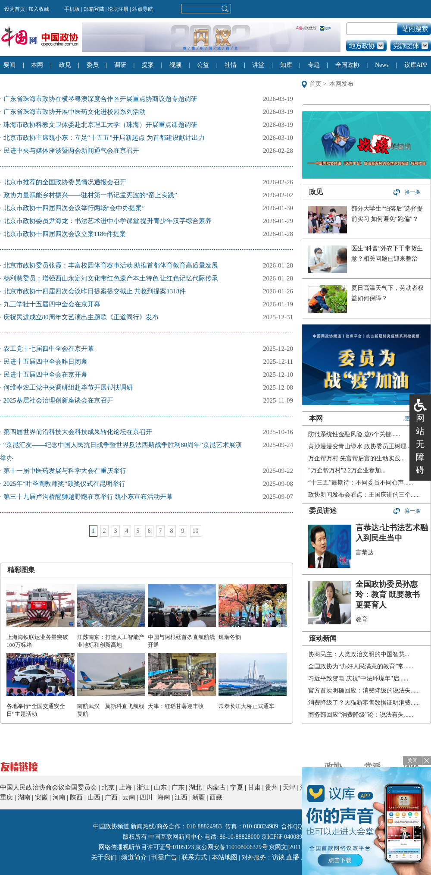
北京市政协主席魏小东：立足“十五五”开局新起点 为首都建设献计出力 (104, 137)
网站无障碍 (420, 444)
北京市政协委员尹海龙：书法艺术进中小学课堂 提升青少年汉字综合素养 (107, 220)
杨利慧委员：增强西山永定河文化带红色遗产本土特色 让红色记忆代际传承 (111, 278)
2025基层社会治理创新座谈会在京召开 (58, 400)
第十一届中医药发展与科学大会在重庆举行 (64, 470)
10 (196, 531)
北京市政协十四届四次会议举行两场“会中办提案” (74, 208)
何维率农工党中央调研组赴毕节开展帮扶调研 (68, 387)
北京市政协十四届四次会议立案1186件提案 (64, 233)
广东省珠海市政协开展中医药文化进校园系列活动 (74, 111)
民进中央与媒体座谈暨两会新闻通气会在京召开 (71, 150)
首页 (315, 84)
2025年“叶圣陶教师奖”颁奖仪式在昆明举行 (64, 483)
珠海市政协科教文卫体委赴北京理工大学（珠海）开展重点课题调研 (100, 124)
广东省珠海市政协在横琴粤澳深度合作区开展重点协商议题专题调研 (100, 98)
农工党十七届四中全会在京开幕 (48, 348)
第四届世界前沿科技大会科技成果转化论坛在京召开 (77, 431)
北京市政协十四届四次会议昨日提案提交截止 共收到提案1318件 (94, 291)
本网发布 (341, 84)
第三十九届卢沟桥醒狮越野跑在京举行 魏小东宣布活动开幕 (88, 496)
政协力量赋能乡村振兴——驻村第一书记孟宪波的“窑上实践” (90, 195)
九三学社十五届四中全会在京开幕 (51, 304)
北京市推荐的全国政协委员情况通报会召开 (64, 182)
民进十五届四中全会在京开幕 (45, 374)
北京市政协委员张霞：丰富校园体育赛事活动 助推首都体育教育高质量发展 (111, 265)
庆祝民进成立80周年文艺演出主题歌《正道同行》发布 (81, 317)
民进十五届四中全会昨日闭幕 (45, 361)
